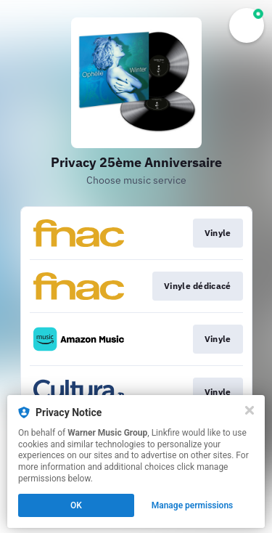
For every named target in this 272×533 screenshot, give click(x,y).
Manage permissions (193, 505)
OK (76, 505)
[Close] (249, 410)
